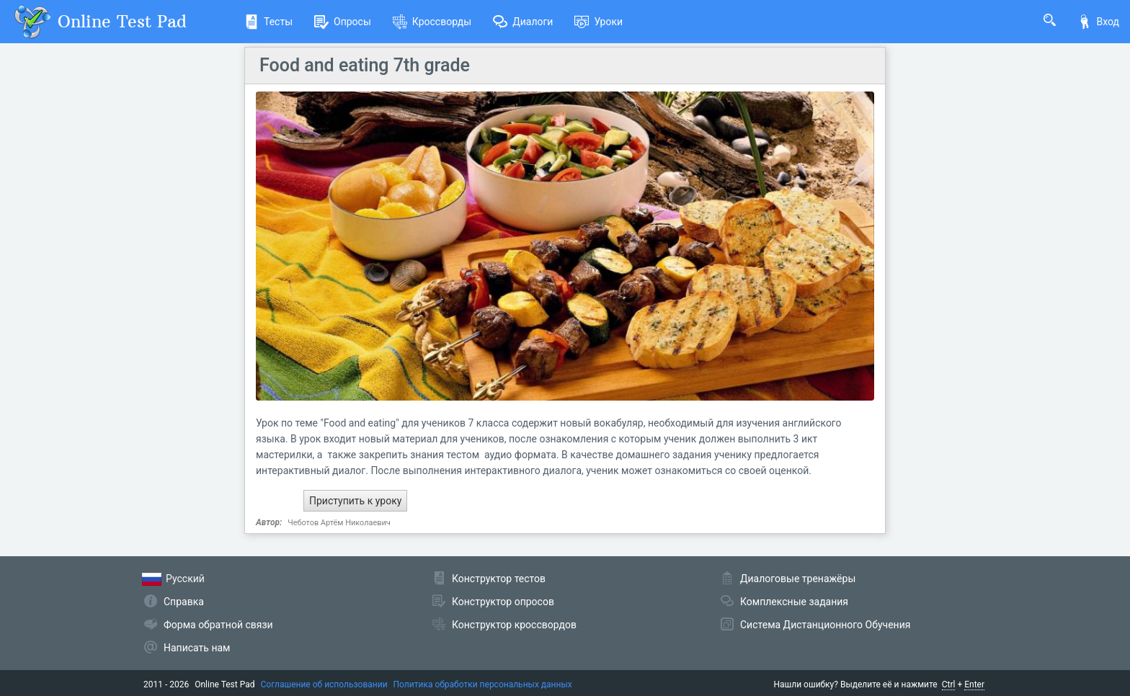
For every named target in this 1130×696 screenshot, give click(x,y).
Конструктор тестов (499, 578)
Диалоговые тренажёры (797, 578)
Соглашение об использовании (324, 684)
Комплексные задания (794, 601)
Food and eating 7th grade (364, 65)
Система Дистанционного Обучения (825, 624)
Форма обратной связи (218, 624)
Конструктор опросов (503, 601)
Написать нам (197, 647)
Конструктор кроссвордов (514, 624)
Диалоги (523, 21)
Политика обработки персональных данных (482, 684)
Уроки (598, 21)
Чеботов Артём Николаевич (339, 522)
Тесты (268, 21)
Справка (184, 601)
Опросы (342, 21)
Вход (1098, 21)
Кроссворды (432, 21)
